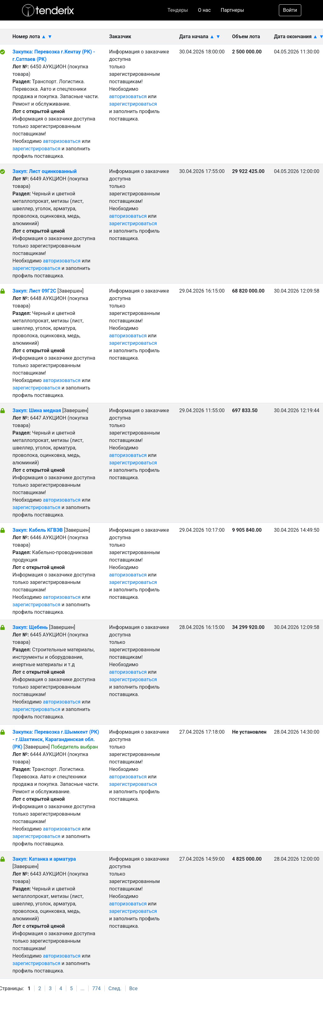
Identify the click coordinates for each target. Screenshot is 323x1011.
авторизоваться (62, 141)
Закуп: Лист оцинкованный (44, 171)
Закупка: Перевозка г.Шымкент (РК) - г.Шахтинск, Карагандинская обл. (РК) (55, 739)
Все (133, 988)
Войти (290, 10)
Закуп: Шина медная (37, 410)
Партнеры (232, 10)
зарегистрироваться (36, 149)
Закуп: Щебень (30, 627)
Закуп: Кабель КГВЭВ (37, 530)
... (83, 988)
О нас (204, 10)
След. (115, 988)
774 (96, 988)
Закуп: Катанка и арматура (44, 859)
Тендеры (178, 10)
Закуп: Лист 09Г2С (35, 291)
